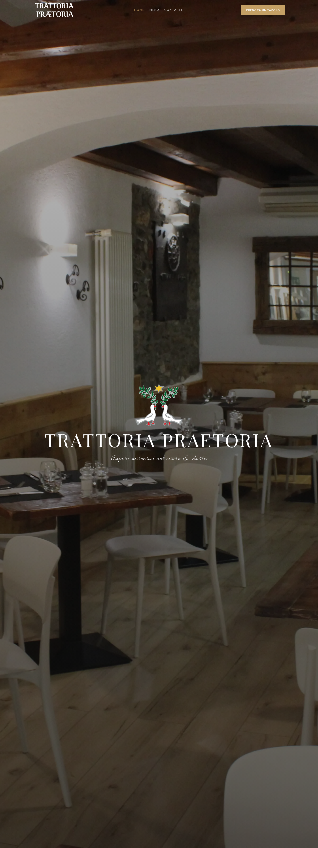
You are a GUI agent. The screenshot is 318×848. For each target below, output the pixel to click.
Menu (154, 9)
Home (139, 9)
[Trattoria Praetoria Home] (54, 10)
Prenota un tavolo (263, 10)
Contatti (173, 9)
